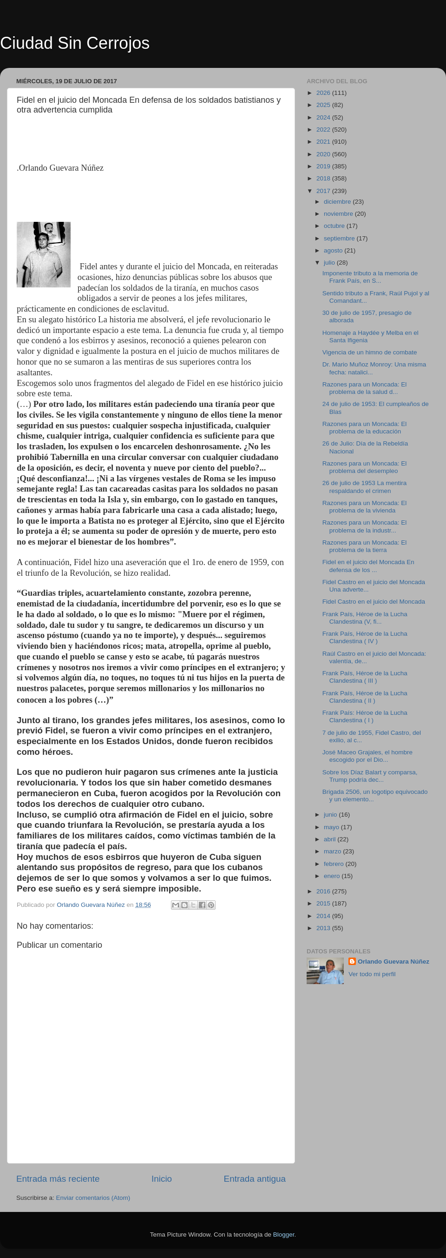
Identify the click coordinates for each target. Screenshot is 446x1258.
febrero (335, 863)
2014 (324, 915)
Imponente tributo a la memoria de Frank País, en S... (370, 277)
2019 (324, 166)
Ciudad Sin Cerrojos (75, 43)
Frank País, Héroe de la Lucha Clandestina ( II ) (364, 697)
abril (330, 839)
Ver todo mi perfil (371, 974)
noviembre (339, 213)
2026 (324, 92)
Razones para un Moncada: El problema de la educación (364, 427)
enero (332, 875)
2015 (324, 903)
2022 (324, 129)
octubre (335, 225)
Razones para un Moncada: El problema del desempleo (364, 467)
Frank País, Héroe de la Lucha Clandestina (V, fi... (364, 618)
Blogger (284, 1234)
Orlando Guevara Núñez (393, 961)
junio (331, 814)
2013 (324, 928)
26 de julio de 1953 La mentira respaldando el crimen (364, 486)
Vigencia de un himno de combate (369, 352)
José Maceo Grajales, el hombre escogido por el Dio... (367, 756)
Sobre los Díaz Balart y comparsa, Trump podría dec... (370, 776)
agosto (334, 250)
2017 (324, 190)
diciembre (338, 201)
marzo (333, 851)
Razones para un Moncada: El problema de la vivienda (364, 506)
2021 (324, 141)
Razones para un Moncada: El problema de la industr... (364, 526)
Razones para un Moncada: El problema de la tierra (364, 546)
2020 (324, 154)
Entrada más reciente (58, 1179)
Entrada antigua (255, 1179)
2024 (324, 117)
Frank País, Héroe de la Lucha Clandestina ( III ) (364, 677)
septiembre (340, 238)
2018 (324, 178)
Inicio (161, 1179)
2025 (324, 104)
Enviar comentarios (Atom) (93, 1197)
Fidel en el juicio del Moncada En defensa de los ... (368, 566)
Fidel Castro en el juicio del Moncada (373, 601)
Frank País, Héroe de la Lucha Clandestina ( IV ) (364, 637)
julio (330, 262)
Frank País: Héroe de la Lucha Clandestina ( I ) (364, 716)
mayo (332, 827)
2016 (324, 891)
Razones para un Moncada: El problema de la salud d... (364, 388)
